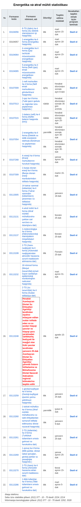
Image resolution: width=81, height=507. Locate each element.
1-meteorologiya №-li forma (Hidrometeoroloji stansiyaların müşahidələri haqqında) (30, 235)
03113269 (14, 455)
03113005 (14, 195)
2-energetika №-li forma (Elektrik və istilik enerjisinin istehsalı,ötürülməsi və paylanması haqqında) (31, 140)
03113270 (14, 470)
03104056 (14, 32)
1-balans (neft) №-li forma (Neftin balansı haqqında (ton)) (31, 118)
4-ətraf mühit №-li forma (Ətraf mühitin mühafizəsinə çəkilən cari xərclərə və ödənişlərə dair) (30, 217)
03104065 (14, 71)
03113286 (14, 485)
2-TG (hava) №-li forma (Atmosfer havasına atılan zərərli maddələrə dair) (30, 470)
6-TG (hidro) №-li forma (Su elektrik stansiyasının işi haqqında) (30, 32)
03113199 (14, 253)
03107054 (14, 139)
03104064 (14, 55)
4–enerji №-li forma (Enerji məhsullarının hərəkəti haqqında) (31, 159)
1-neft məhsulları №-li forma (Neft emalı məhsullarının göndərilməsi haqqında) (30, 88)
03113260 (14, 416)
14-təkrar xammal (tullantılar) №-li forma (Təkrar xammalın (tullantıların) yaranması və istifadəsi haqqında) (30, 194)
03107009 (14, 88)
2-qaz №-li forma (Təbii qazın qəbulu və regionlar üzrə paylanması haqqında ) (31, 103)
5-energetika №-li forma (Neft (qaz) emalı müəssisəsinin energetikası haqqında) (30, 71)
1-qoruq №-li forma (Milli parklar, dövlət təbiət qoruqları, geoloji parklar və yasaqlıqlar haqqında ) (31, 455)
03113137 (14, 235)
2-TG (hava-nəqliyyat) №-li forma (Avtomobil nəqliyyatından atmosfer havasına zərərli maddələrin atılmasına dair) (30, 253)
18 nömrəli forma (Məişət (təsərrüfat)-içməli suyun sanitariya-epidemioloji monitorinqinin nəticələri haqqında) (30, 274)
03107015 (14, 118)
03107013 (14, 104)
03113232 (14, 274)
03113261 (14, 437)
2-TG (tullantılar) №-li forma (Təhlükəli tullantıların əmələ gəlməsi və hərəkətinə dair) (30, 437)
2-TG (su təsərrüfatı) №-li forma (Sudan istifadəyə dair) (29, 291)
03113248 (14, 336)
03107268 (14, 160)
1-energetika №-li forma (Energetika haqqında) (30, 42)
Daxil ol (73, 32)
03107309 (14, 174)
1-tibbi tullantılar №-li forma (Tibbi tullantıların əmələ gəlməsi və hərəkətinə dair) (30, 484)
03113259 (14, 395)
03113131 (14, 216)
